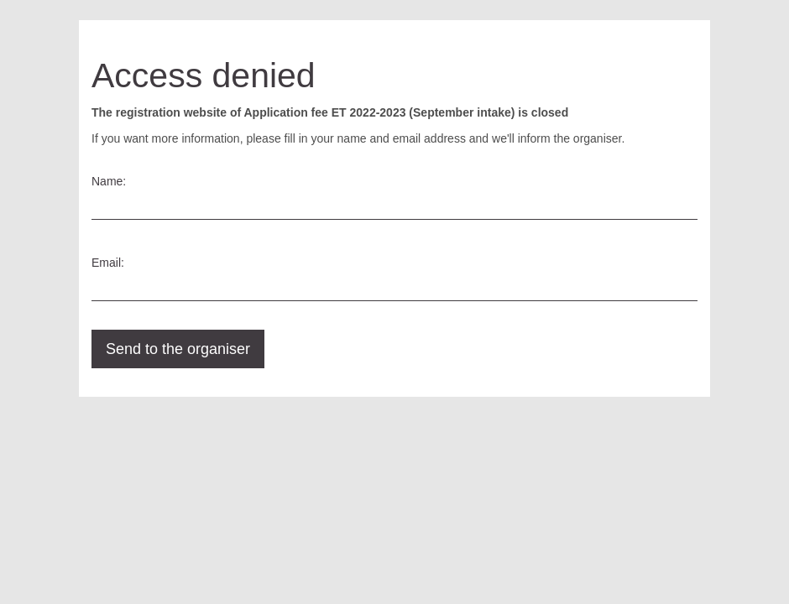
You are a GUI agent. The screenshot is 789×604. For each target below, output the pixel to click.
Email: (107, 262)
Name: (108, 181)
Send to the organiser (178, 349)
